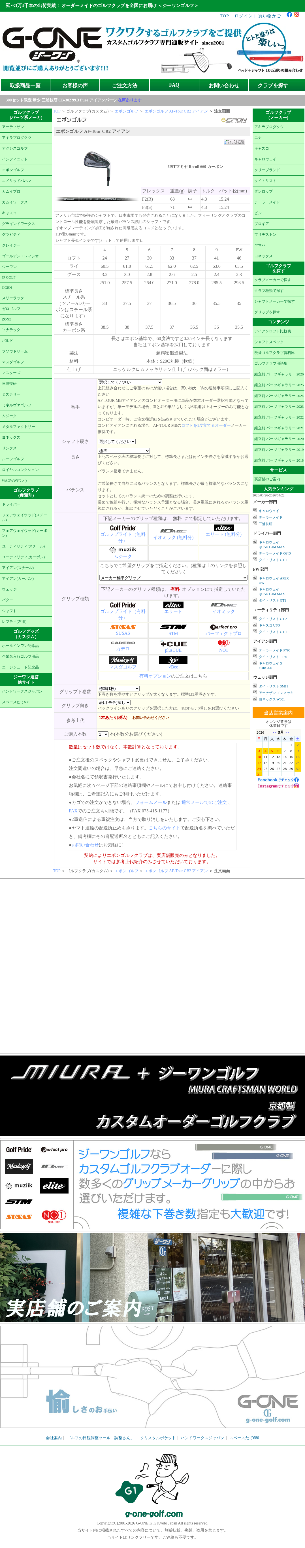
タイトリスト (265, 181)
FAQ (174, 85)
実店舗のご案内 (267, 479)
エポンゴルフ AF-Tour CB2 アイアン (176, 111)
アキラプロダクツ (16, 138)
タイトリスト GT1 (272, 600)
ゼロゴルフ (11, 309)
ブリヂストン (265, 235)
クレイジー (11, 245)
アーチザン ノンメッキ (276, 693)
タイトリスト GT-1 (273, 560)
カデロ (123, 648)
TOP (224, 15)
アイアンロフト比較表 (272, 331)
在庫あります (130, 100)
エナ (258, 138)
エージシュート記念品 (20, 667)
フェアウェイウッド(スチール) (24, 517)
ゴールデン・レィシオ (20, 256)
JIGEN (7, 288)
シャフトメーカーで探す (274, 301)
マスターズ (11, 373)
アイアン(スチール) (18, 568)
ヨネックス (11, 437)
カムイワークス (15, 202)
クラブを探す (273, 85)
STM (173, 633)
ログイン (243, 15)
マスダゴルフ (13, 362)
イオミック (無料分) (173, 537)
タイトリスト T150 (273, 657)
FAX (73, 810)
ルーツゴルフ (13, 459)
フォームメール (151, 802)
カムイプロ (11, 192)
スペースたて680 (15, 702)
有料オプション (155, 676)
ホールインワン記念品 (20, 646)
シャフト (9, 611)
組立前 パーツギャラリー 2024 (279, 396)
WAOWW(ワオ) (14, 481)
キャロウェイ (265, 159)
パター (7, 600)
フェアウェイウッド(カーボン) (24, 533)
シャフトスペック (269, 342)
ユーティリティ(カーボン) (23, 557)
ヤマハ (259, 245)
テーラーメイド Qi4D (275, 553)
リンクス (9, 448)
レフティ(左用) (14, 622)
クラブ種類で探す (269, 291)
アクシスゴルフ (15, 148)
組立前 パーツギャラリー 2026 (279, 374)
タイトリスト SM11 (273, 686)
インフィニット (15, 159)
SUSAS (123, 633)
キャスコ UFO (269, 625)
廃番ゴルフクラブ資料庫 (274, 353)
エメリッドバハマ (16, 181)
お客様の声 (75, 85)
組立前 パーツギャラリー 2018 (279, 460)
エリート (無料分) (224, 534)
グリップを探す (267, 312)
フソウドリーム (15, 351)
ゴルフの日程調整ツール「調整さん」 (100, 1438)
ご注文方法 (124, 85)
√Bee (173, 666)
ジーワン (9, 267)
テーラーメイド (267, 202)
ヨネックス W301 (272, 699)
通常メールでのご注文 (204, 802)
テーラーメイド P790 (275, 650)
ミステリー (11, 394)
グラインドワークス (18, 224)
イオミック (223, 611)
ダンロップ (263, 192)
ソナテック (11, 330)
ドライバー (11, 504)
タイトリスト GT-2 (273, 619)
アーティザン (13, 127)
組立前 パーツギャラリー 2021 (279, 428)
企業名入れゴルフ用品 (20, 657)
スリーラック (13, 298)
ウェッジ (9, 589)
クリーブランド (267, 170)
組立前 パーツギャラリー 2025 (279, 385)
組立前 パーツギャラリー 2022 (279, 417)
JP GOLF (9, 277)
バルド (7, 341)
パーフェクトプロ (224, 633)
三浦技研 (9, 384)
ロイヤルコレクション (20, 470)
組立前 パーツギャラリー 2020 (279, 439)
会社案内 (54, 1438)
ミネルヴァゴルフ (16, 405)
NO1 (223, 650)
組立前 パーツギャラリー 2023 (279, 407)
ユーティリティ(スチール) (23, 546)
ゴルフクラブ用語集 (270, 364)
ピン (258, 213)
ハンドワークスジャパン (22, 691)
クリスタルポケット (158, 1438)
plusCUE (173, 650)
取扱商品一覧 (25, 85)
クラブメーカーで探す (272, 280)
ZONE (7, 319)
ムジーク (9, 416)
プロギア (261, 224)
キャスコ (9, 213)
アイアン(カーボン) (18, 579)
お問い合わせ (224, 85)
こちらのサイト (164, 827)
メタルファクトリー (18, 427)
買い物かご (269, 15)
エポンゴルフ (13, 170)
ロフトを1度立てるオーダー (206, 425)
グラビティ (11, 235)
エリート (173, 611)
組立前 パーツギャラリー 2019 (279, 450)
